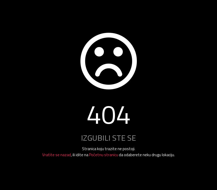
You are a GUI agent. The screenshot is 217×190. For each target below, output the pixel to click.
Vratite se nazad (56, 155)
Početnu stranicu (103, 155)
